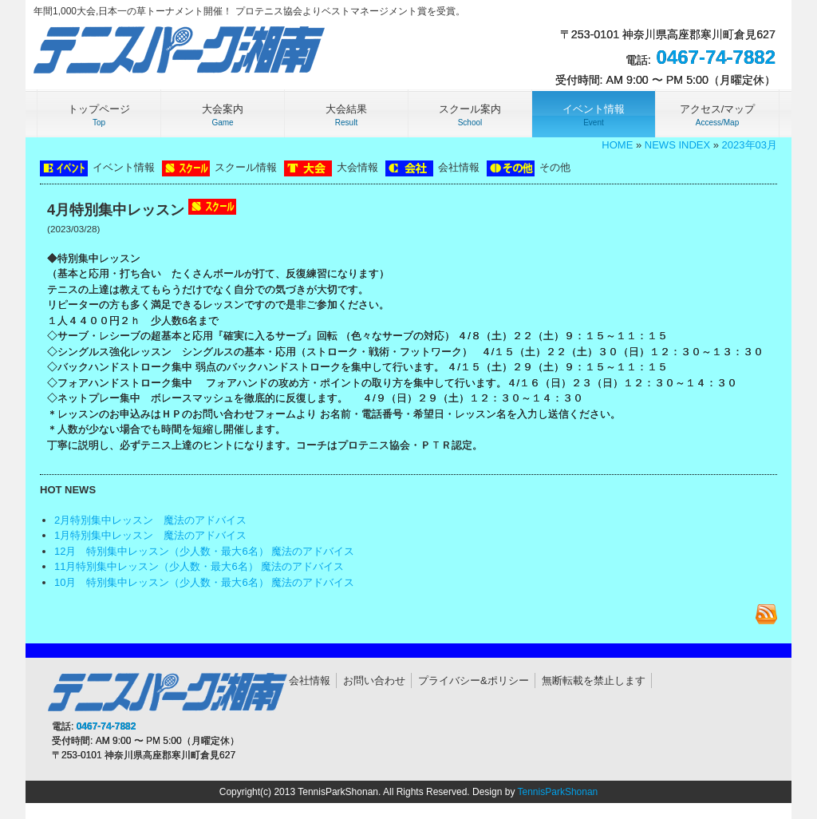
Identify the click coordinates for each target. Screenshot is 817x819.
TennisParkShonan (558, 791)
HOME (617, 145)
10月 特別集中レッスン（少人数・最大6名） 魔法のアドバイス (204, 582)
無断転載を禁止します (593, 680)
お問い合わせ (374, 680)
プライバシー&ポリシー (473, 680)
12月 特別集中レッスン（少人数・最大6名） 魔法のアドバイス (204, 551)
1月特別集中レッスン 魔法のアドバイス (150, 535)
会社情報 (309, 680)
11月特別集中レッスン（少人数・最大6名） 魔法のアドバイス (199, 566)
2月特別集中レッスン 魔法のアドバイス (150, 520)
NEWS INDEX (677, 145)
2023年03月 (749, 145)
